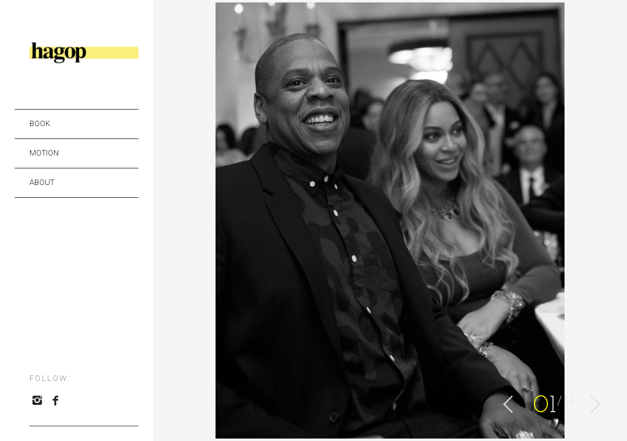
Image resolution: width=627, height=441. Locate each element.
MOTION (44, 152)
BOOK (39, 123)
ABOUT (41, 182)
